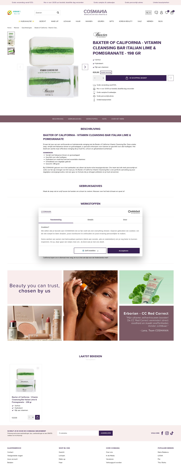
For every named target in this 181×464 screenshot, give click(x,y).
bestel (37, 417)
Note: (104, 119)
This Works (162, 462)
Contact (10, 452)
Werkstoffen (92, 119)
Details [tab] (90, 220)
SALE (140, 21)
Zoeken (58, 12)
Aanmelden (106, 433)
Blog (160, 21)
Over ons (109, 452)
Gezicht (42, 21)
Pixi (159, 459)
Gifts (111, 21)
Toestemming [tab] (56, 220)
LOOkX (160, 456)
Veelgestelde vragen (156, 13)
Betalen (10, 462)
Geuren (101, 21)
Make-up (54, 21)
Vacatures (110, 459)
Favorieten (171, 78)
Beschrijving (57, 119)
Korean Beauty (125, 21)
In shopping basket (138, 78)
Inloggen (161, 12)
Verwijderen (90, 359)
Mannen (89, 21)
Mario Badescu (163, 452)
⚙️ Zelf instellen (90, 251)
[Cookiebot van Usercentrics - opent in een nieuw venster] (130, 212)
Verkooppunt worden (114, 462)
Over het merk (117, 119)
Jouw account (12, 459)
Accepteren (123, 251)
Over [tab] (125, 220)
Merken (150, 21)
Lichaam (67, 21)
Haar (78, 21)
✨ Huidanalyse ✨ (26, 21)
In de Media (110, 456)
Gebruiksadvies (74, 119)
